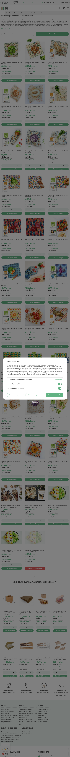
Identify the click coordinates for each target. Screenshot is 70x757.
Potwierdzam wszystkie (54, 395)
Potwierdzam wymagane (34, 395)
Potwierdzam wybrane (15, 395)
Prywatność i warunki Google (52, 369)
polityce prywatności (53, 368)
